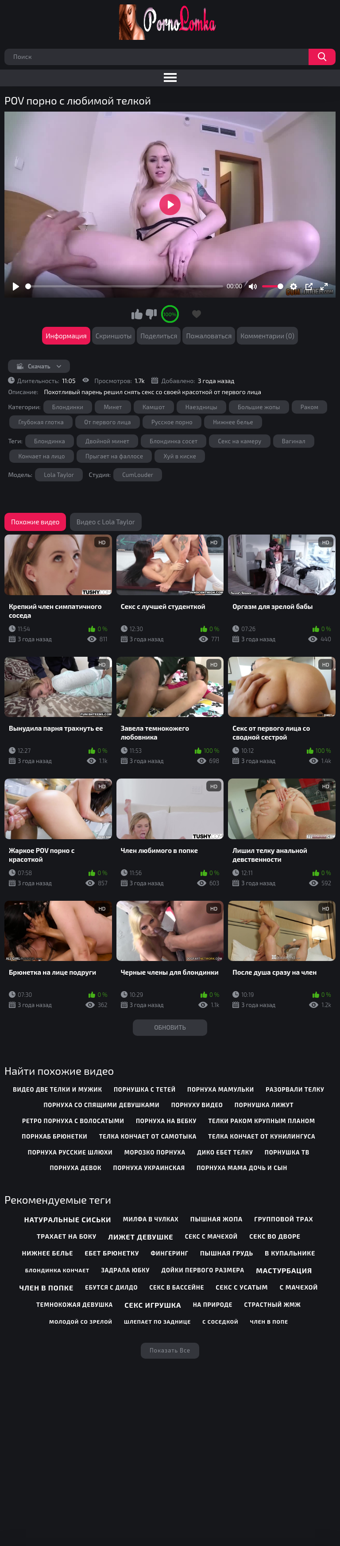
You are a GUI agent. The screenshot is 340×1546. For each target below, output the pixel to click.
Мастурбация (284, 1270)
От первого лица (107, 422)
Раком (310, 407)
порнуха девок (75, 1167)
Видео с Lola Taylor (106, 522)
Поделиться (158, 336)
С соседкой (220, 1321)
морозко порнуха (154, 1152)
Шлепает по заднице (157, 1321)
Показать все (170, 1350)
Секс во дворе (275, 1236)
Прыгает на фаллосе (114, 456)
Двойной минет (107, 441)
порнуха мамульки (220, 1089)
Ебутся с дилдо (111, 1287)
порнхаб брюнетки (54, 1136)
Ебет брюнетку (112, 1253)
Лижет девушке (140, 1236)
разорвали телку (295, 1089)
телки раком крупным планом (261, 1120)
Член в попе (269, 1321)
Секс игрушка (152, 1305)
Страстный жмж (272, 1304)
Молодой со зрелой (80, 1321)
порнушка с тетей (145, 1089)
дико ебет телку (225, 1152)
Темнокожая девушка (74, 1304)
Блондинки (67, 407)
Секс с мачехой (211, 1236)
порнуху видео (197, 1104)
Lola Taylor (59, 474)
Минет (113, 407)
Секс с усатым (242, 1287)
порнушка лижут (264, 1104)
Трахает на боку (67, 1236)
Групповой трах (283, 1219)
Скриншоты (114, 336)
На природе (213, 1304)
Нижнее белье (233, 422)
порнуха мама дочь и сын (242, 1167)
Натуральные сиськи (67, 1219)
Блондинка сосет (173, 441)
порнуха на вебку (166, 1120)
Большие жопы (259, 407)
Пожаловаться (209, 336)
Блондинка (49, 441)
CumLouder (137, 474)
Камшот (154, 407)
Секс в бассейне (177, 1287)
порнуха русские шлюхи (70, 1152)
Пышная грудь (226, 1253)
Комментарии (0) (267, 336)
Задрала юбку (125, 1270)
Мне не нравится (151, 314)
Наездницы (201, 407)
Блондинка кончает (57, 1270)
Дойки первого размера (202, 1270)
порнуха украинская (149, 1167)
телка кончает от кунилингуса (261, 1136)
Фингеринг (169, 1253)
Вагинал (293, 441)
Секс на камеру (239, 441)
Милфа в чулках (151, 1219)
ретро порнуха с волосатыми (73, 1120)
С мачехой (299, 1287)
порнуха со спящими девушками (101, 1104)
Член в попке (46, 1287)
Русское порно (172, 422)
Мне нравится (137, 314)
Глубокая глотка (41, 422)
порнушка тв (287, 1152)
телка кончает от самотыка (148, 1136)
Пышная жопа (216, 1219)
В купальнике (290, 1253)
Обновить (170, 1027)
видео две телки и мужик (57, 1089)
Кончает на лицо (41, 456)
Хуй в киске (179, 456)
